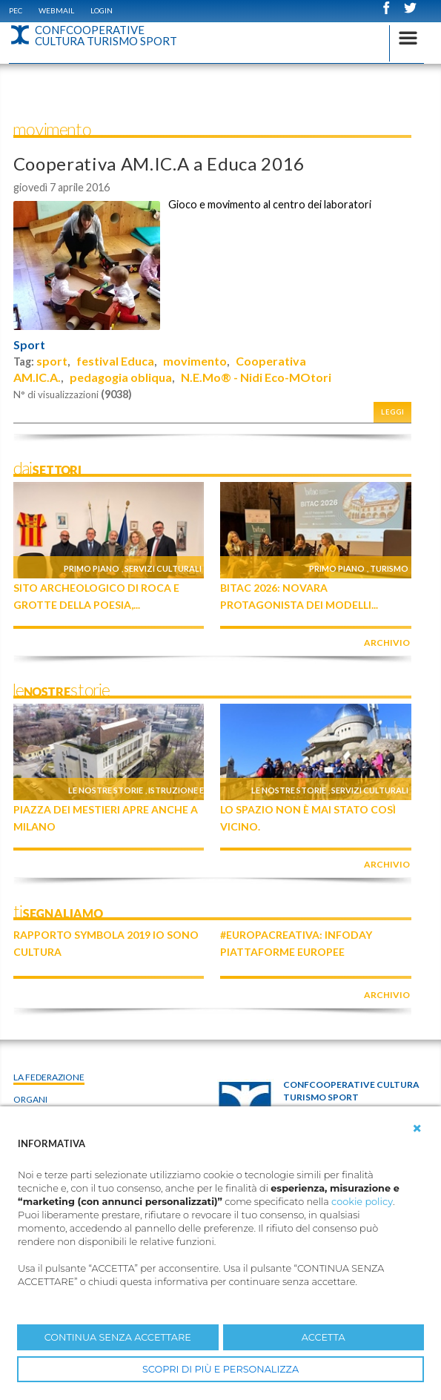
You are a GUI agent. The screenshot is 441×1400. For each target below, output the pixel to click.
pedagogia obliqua (121, 377)
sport (51, 361)
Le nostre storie (105, 790)
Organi (30, 1099)
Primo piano (91, 568)
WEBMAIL (56, 10)
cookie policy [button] (362, 1201)
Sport (29, 345)
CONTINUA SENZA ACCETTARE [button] (117, 1337)
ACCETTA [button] (323, 1337)
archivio (387, 642)
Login (101, 10)
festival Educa (115, 361)
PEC (15, 10)
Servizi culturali (163, 568)
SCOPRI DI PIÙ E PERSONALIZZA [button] (220, 1369)
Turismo (389, 568)
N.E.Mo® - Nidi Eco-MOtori (256, 377)
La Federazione (48, 1077)
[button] (417, 1128)
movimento (195, 361)
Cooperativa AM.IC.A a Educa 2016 (159, 163)
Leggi (393, 412)
